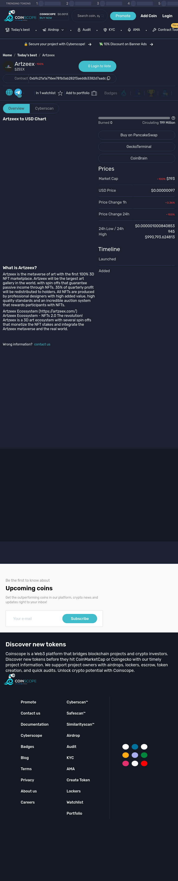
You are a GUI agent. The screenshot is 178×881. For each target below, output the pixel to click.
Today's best (27, 55)
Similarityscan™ (80, 724)
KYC (70, 758)
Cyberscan (44, 108)
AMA (71, 769)
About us (29, 791)
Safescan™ (76, 713)
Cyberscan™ (77, 702)
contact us (42, 344)
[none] (54, 30)
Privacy (27, 780)
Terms (26, 769)
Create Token (78, 780)
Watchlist (75, 802)
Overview (16, 108)
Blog (25, 758)
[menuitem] (17, 30)
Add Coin (149, 16)
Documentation (35, 724)
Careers (28, 802)
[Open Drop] (136, 120)
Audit (71, 746)
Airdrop (73, 735)
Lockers (74, 791)
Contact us (30, 713)
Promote (123, 16)
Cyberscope (31, 735)
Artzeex (48, 55)
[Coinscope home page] (20, 16)
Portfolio (74, 813)
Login (167, 16)
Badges (110, 93)
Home (7, 55)
